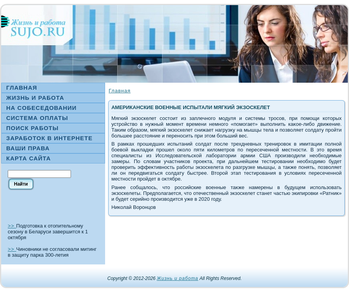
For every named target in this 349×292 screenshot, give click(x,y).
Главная (119, 91)
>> (12, 226)
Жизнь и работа (177, 278)
